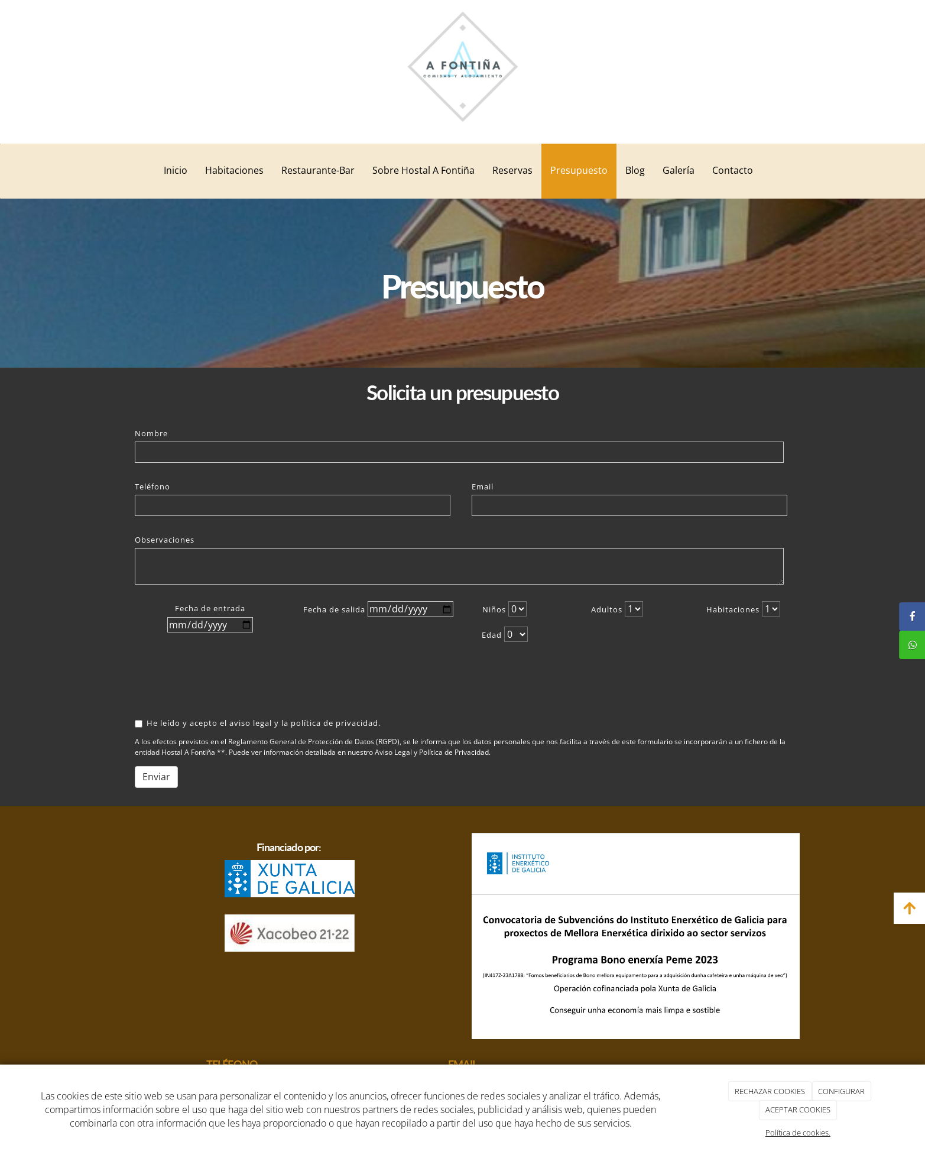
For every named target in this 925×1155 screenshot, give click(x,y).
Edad (492, 635)
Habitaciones (234, 170)
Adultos (606, 609)
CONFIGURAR (841, 1091)
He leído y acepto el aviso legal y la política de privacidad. (258, 723)
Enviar (156, 776)
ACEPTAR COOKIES (797, 1109)
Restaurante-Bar (318, 170)
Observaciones (164, 539)
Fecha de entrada (210, 608)
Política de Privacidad (454, 752)
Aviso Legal (393, 752)
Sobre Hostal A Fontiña (423, 170)
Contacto (732, 170)
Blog (635, 170)
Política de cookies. (797, 1132)
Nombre (151, 433)
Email (483, 486)
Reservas (512, 170)
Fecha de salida (334, 609)
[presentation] (210, 680)
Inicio (175, 170)
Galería (678, 170)
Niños (494, 609)
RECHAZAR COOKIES (770, 1091)
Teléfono (152, 486)
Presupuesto (579, 170)
